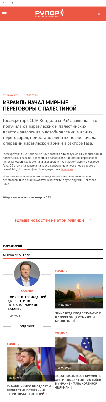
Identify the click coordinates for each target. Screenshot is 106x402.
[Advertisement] (53, 60)
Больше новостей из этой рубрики (53, 220)
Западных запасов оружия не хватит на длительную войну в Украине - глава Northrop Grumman (78, 381)
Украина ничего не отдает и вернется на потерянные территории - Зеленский (29, 390)
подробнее (26, 326)
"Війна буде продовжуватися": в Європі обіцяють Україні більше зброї (78, 317)
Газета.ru (67, 169)
